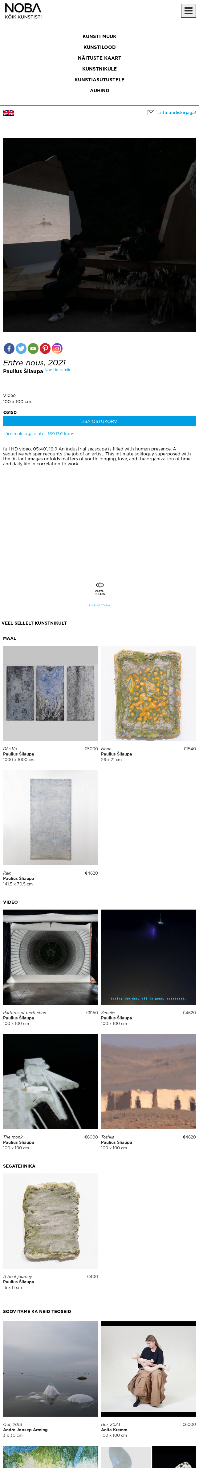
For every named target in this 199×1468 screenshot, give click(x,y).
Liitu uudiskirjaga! (176, 113)
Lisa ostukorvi (99, 422)
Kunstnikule (99, 69)
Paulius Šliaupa (23, 371)
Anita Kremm (114, 1430)
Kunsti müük (99, 37)
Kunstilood (99, 47)
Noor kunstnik (57, 370)
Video (9, 396)
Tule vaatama (99, 606)
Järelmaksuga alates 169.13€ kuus (38, 434)
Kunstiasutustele (99, 80)
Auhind (99, 91)
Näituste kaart (99, 58)
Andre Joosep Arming (25, 1430)
